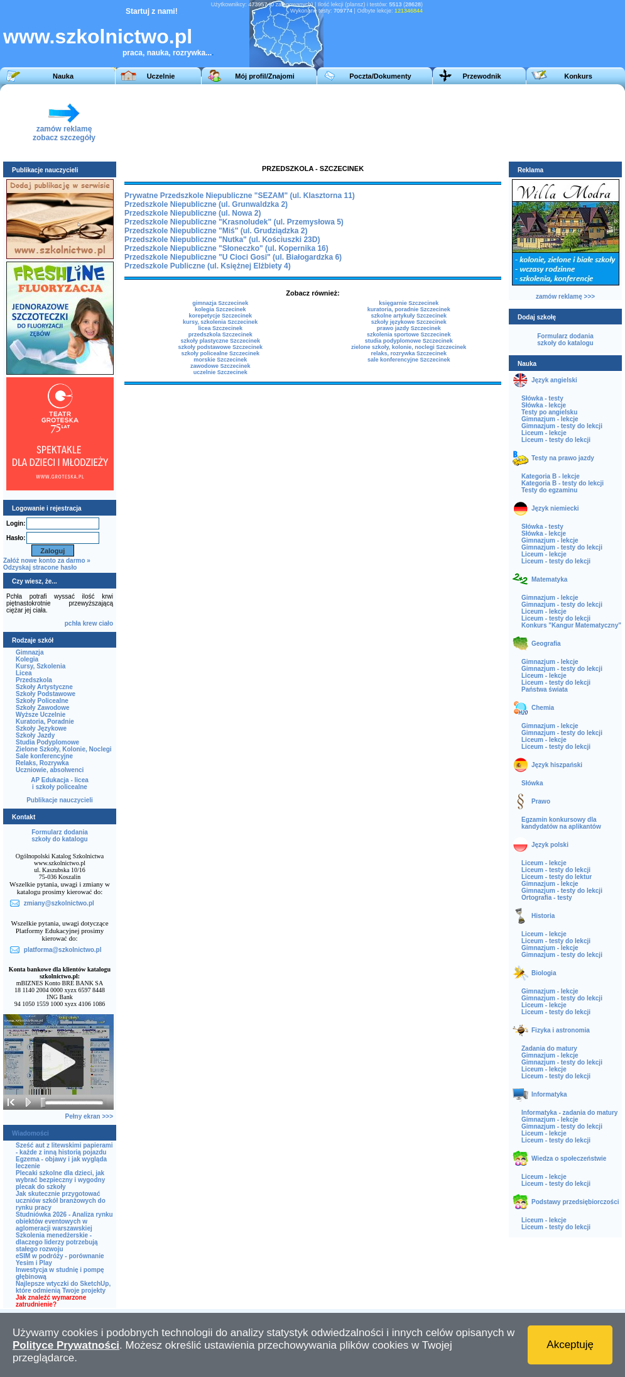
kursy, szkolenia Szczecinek (220, 322)
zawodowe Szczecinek (220, 366)
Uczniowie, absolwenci (50, 769)
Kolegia (27, 659)
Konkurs (578, 76)
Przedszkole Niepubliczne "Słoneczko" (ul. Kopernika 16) (226, 248)
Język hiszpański (556, 764)
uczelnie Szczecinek (220, 372)
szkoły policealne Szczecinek (220, 353)
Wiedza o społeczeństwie (568, 1158)
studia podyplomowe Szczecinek (409, 341)
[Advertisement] (309, 122)
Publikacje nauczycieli (59, 800)
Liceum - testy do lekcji (555, 439)
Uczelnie (161, 76)
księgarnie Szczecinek (408, 303)
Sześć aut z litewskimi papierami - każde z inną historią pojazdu (64, 1149)
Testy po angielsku (549, 412)
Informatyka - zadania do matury (569, 1112)
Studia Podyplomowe (47, 742)
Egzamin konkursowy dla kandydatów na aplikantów (561, 823)
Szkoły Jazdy (35, 735)
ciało (106, 623)
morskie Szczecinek (220, 360)
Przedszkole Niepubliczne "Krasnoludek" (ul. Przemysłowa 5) (234, 222)
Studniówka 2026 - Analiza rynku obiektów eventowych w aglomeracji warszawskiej (64, 1221)
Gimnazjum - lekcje (550, 419)
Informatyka (549, 1094)
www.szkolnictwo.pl (97, 36)
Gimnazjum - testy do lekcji (561, 426)
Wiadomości (30, 1133)
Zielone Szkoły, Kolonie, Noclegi (64, 749)
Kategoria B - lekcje (550, 476)
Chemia (542, 707)
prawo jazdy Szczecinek (409, 328)
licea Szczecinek (220, 328)
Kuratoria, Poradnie (45, 721)
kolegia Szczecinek (220, 309)
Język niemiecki (555, 508)
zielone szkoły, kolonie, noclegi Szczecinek (408, 347)
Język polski (549, 844)
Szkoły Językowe (41, 728)
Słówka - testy (542, 398)
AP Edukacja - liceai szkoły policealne (60, 783)
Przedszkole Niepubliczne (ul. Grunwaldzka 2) (206, 204)
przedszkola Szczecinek (220, 334)
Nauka (63, 76)
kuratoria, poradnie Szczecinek (408, 309)
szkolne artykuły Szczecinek (409, 315)
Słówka (532, 783)
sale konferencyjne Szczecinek (408, 360)
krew (90, 623)
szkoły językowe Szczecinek (409, 322)
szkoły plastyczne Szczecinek (220, 341)
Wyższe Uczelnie (40, 714)
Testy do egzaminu (549, 490)
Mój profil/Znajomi (265, 76)
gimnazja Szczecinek (220, 303)
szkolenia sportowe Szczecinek (409, 334)
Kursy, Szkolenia (40, 666)
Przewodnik (481, 76)
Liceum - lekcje (544, 432)
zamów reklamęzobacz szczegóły (64, 130)
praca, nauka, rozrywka (163, 52)
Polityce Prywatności (66, 1345)
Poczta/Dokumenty (380, 76)
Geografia (546, 643)
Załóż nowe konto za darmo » (46, 560)
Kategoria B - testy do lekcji (562, 483)
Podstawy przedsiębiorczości (575, 1201)
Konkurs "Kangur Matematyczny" (571, 625)
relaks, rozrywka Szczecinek (409, 353)
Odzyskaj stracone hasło (40, 567)
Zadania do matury (549, 1048)
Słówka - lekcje (543, 405)
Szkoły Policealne (42, 700)
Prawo (540, 801)
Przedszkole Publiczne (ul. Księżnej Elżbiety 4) (207, 266)
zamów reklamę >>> (565, 296)
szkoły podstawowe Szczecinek (220, 347)
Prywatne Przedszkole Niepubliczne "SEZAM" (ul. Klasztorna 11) (239, 195)
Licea (24, 673)
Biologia (543, 973)
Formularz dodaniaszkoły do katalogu (59, 836)
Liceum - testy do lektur (556, 876)
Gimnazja (29, 652)
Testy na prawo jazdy (562, 458)
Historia (543, 915)
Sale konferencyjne (44, 756)
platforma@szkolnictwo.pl (63, 949)
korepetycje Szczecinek (220, 315)
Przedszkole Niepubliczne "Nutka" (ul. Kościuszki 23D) (222, 239)
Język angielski (554, 380)
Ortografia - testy (546, 897)
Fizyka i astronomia (560, 1030)
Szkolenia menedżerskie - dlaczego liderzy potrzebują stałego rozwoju (57, 1242)
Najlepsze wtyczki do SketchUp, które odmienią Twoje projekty (63, 1287)
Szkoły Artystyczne (44, 686)
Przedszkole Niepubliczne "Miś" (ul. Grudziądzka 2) (215, 230)
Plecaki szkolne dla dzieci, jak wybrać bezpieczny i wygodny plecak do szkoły (60, 1180)
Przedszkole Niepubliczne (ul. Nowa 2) (192, 213)
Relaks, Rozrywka (42, 763)
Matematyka (549, 579)
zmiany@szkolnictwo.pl (59, 903)
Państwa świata (544, 689)
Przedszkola (34, 680)
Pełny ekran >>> (89, 1116)
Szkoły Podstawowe (45, 693)
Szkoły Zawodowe (43, 707)
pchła (73, 623)
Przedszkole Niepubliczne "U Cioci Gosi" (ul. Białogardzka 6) (233, 257)
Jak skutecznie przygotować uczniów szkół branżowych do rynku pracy (61, 1200)
